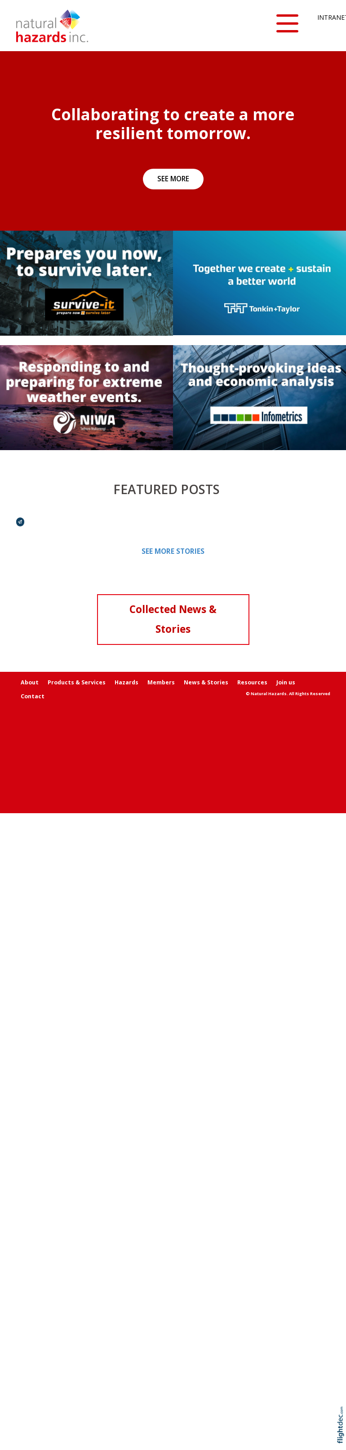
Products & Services (77, 682)
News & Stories (206, 682)
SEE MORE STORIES (173, 551)
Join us (285, 682)
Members (161, 682)
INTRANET (323, 17)
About (30, 682)
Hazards (126, 682)
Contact (32, 696)
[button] (287, 24)
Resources (252, 682)
